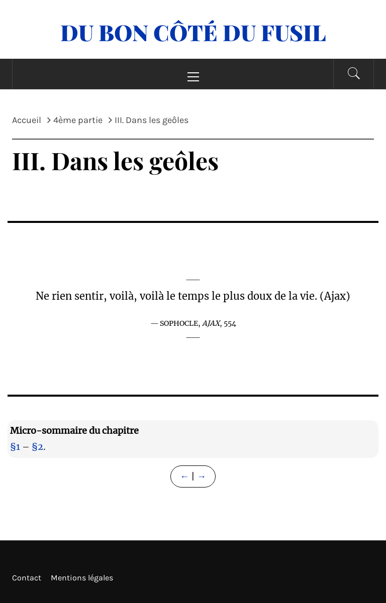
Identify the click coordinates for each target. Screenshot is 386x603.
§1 (15, 446)
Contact (26, 577)
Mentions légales (82, 577)
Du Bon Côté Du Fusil (193, 32)
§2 (37, 446)
